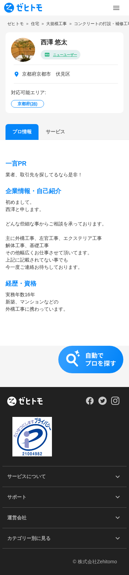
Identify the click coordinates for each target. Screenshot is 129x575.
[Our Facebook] (89, 403)
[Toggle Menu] (116, 7)
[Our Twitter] (102, 403)
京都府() (27, 103)
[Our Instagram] (115, 403)
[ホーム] (25, 402)
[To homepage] (23, 7)
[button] (64, 366)
